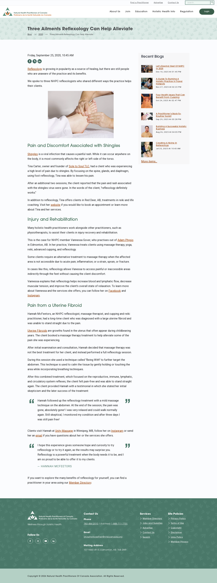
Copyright (176, 528)
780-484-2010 (91, 524)
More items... (149, 161)
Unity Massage (64, 430)
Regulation (186, 12)
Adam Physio (125, 240)
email (39, 435)
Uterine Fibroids (37, 330)
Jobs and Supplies (152, 523)
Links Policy (177, 537)
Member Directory (80, 482)
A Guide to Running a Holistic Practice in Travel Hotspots (169, 81)
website (55, 204)
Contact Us (148, 533)
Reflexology (35, 69)
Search (146, 537)
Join (127, 12)
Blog (30, 35)
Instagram (34, 295)
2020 (40, 35)
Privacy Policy (178, 519)
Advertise (148, 528)
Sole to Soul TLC (79, 166)
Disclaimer (176, 533)
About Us (115, 12)
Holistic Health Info (164, 12)
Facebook (114, 290)
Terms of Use (177, 523)
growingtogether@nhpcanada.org (103, 537)
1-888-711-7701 (119, 524)
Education (141, 12)
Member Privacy (179, 542)
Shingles (33, 154)
